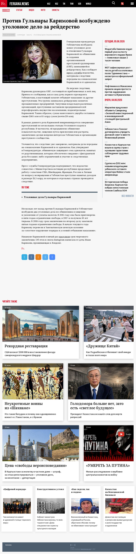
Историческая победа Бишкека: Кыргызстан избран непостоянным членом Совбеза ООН (116, 186)
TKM (72, 3)
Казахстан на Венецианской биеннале (115, 492)
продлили (64, 236)
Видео (32, 10)
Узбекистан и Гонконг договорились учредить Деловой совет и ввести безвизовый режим (117, 133)
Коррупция (21, 35)
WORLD (89, 3)
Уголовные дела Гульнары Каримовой (47, 35)
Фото (44, 10)
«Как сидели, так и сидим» (81, 491)
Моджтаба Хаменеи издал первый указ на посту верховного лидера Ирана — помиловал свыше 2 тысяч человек (118, 55)
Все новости (128, 196)
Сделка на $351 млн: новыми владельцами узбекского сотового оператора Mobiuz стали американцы (117, 169)
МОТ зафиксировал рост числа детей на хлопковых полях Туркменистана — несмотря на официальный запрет (119, 73)
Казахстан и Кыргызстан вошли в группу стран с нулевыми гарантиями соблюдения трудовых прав (117, 150)
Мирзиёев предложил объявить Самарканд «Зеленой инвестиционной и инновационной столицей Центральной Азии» (119, 114)
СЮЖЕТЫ (57, 10)
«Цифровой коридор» (15, 489)
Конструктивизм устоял (47, 491)
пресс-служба (74, 72)
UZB (80, 3)
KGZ (56, 3)
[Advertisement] (68, 282)
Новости (6, 10)
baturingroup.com (86, 551)
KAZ (48, 3)
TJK (64, 3)
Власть (29, 35)
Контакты (8, 547)
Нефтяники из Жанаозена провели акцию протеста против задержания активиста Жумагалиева (118, 90)
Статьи (20, 10)
